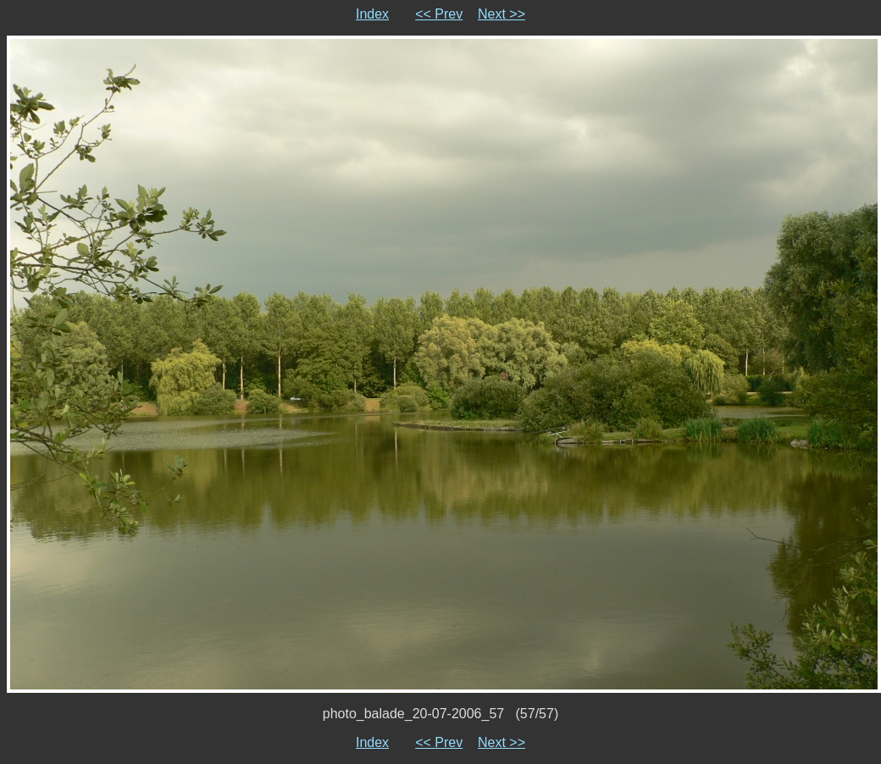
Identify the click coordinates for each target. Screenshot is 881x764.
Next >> (501, 14)
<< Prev (439, 14)
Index (372, 14)
